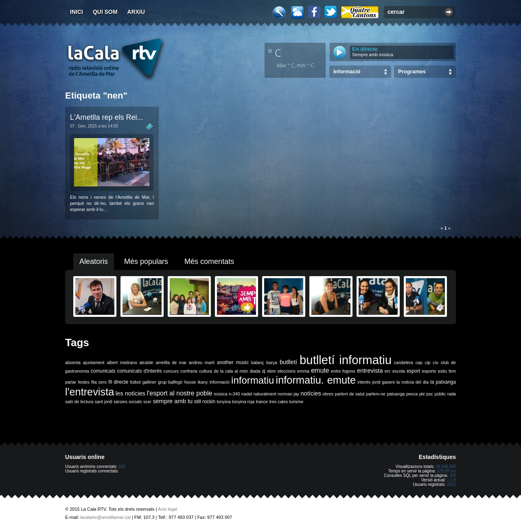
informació (220, 382)
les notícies (130, 393)
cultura (205, 371)
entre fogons (343, 371)
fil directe (118, 382)
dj (263, 371)
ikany (203, 382)
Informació (346, 71)
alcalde (146, 362)
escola (398, 371)
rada (451, 393)
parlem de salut (349, 393)
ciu (435, 362)
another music (233, 362)
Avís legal (167, 509)
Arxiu (136, 12)
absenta (73, 362)
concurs (171, 371)
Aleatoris (93, 261)
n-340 (234, 393)
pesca (412, 393)
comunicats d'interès (139, 371)
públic (440, 393)
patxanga (396, 393)
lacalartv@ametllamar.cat (105, 517)
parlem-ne (375, 393)
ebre (271, 371)
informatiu (252, 380)
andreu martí (202, 362)
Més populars (146, 261)
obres (327, 393)
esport (413, 371)
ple (422, 393)
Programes (412, 71)
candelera (403, 362)
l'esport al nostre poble (179, 393)
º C (274, 52)
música (221, 393)
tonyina (224, 401)
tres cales (278, 401)
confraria (188, 371)
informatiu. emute (316, 380)
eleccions (287, 371)
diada (255, 371)
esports (429, 371)
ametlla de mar (170, 362)
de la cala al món (231, 371)
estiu (442, 371)
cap (419, 362)
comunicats (103, 371)
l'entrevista (89, 391)
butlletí (288, 362)
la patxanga (443, 382)
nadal (246, 393)
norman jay (288, 393)
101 (121, 466)
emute (320, 370)
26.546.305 (446, 466)
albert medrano (122, 362)
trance (262, 401)
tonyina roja (243, 401)
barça (271, 362)
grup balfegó (170, 382)
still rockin (204, 401)
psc (429, 393)
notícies (310, 393)
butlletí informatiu (346, 360)
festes (83, 382)
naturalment (264, 393)
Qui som (105, 12)
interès (363, 382)
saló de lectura (79, 401)
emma (303, 371)
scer (147, 401)
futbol (135, 382)
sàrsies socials (128, 401)
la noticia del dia (412, 382)
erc (388, 371)
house (190, 382)
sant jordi (103, 401)
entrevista (370, 370)
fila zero (99, 382)
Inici (76, 12)
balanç (257, 362)
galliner (149, 382)
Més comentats (209, 261)
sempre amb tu (173, 401)
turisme (296, 401)
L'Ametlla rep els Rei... (106, 117)
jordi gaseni (383, 382)
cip (428, 362)
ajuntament (94, 362)
